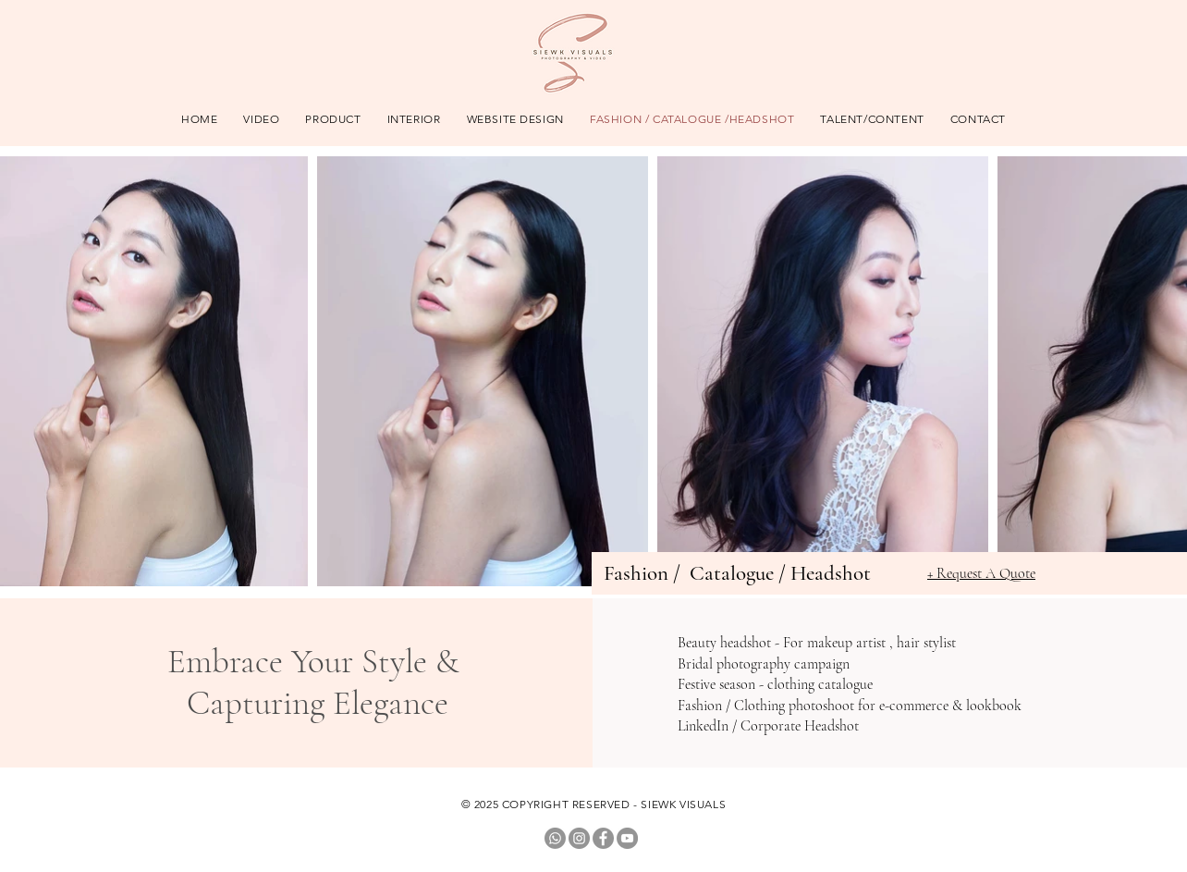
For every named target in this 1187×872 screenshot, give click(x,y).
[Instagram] (579, 838)
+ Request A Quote (981, 573)
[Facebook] (603, 838)
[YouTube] (627, 838)
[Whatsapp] (555, 838)
